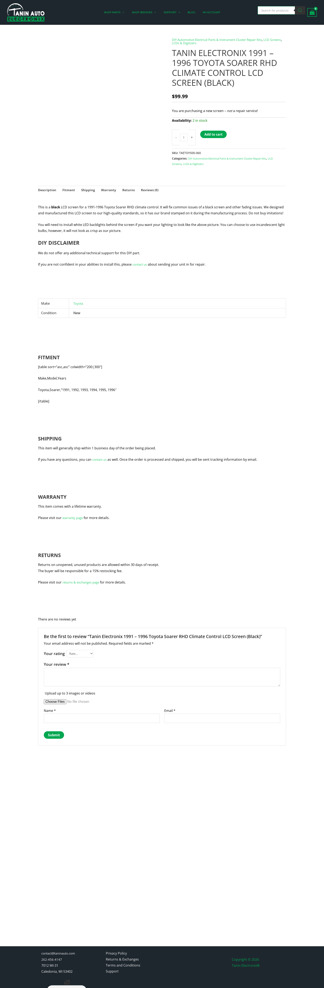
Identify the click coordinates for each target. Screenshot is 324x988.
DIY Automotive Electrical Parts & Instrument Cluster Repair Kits (221, 39)
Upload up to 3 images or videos (70, 691)
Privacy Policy (116, 935)
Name (50, 708)
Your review (56, 662)
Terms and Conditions (123, 947)
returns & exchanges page (82, 579)
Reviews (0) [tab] (154, 187)
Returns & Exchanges (122, 941)
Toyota (78, 300)
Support (112, 953)
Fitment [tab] (69, 187)
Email (169, 708)
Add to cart (214, 134)
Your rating (54, 650)
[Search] (300, 10)
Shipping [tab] (90, 187)
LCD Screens (180, 164)
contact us (140, 261)
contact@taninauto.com (60, 935)
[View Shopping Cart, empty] (312, 12)
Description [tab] (47, 187)
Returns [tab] (131, 187)
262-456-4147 (51, 941)
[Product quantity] (184, 137)
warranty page (73, 515)
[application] (127, 12)
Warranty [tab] (111, 187)
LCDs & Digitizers (199, 43)
